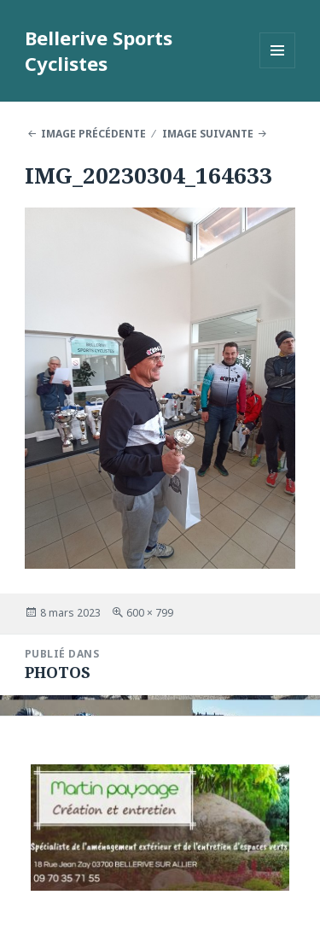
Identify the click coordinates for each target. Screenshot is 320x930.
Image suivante (207, 133)
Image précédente (93, 133)
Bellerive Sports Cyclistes (98, 50)
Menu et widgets (277, 67)
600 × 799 (149, 612)
